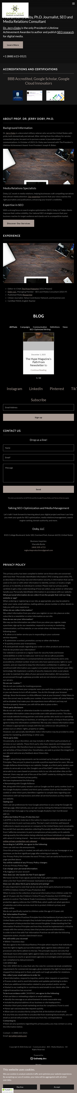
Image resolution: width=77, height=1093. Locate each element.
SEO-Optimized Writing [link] (40, 329)
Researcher (27, 294)
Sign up (38, 417)
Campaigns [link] (25, 327)
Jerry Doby (11, 133)
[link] (15, 4)
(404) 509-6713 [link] (38, 547)
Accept (57, 1087)
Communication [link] (40, 327)
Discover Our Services (18, 223)
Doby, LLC (12, 291)
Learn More (13, 45)
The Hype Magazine (30, 288)
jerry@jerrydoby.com (18, 1036)
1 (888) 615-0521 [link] (16, 56)
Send (38, 489)
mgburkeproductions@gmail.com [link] (38, 550)
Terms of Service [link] (59, 498)
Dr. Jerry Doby (12, 28)
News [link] (65, 327)
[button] (73, 3)
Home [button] (38, 1064)
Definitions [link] (55, 327)
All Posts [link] (13, 327)
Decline (20, 1087)
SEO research (65, 32)
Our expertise (34, 196)
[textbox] (38, 407)
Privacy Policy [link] (46, 498)
